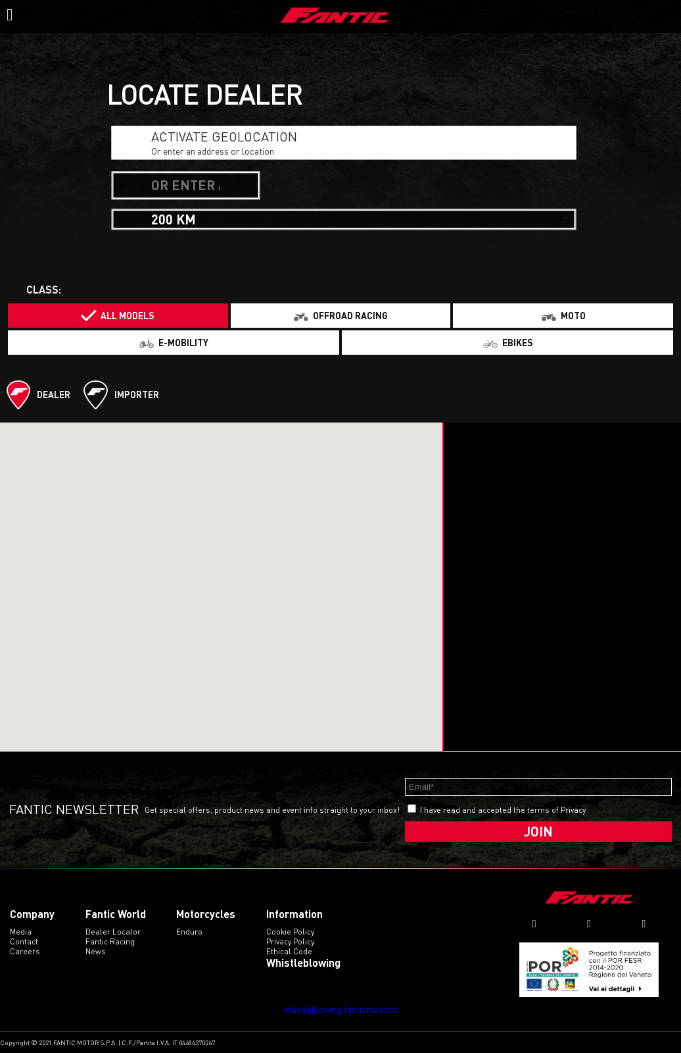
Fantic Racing (110, 941)
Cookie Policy (290, 932)
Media (21, 932)
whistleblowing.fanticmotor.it (340, 1009)
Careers (25, 951)
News (95, 951)
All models (127, 315)
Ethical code (289, 951)
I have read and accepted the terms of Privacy (503, 810)
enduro (189, 932)
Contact (24, 941)
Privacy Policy (290, 941)
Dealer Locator (113, 932)
